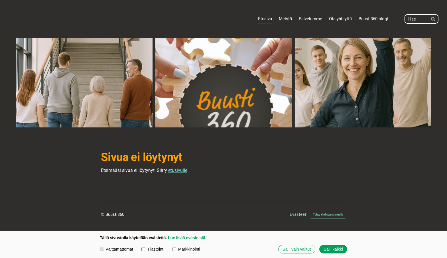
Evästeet (298, 214)
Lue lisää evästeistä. (187, 238)
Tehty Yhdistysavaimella (328, 214)
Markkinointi (186, 249)
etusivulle (177, 170)
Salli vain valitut (297, 249)
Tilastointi (152, 249)
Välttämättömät (116, 249)
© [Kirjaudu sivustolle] (103, 214)
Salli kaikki (333, 249)
